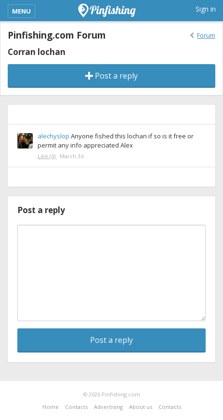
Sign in (206, 9)
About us (140, 406)
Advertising (108, 406)
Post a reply (111, 75)
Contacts (76, 406)
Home (50, 406)
